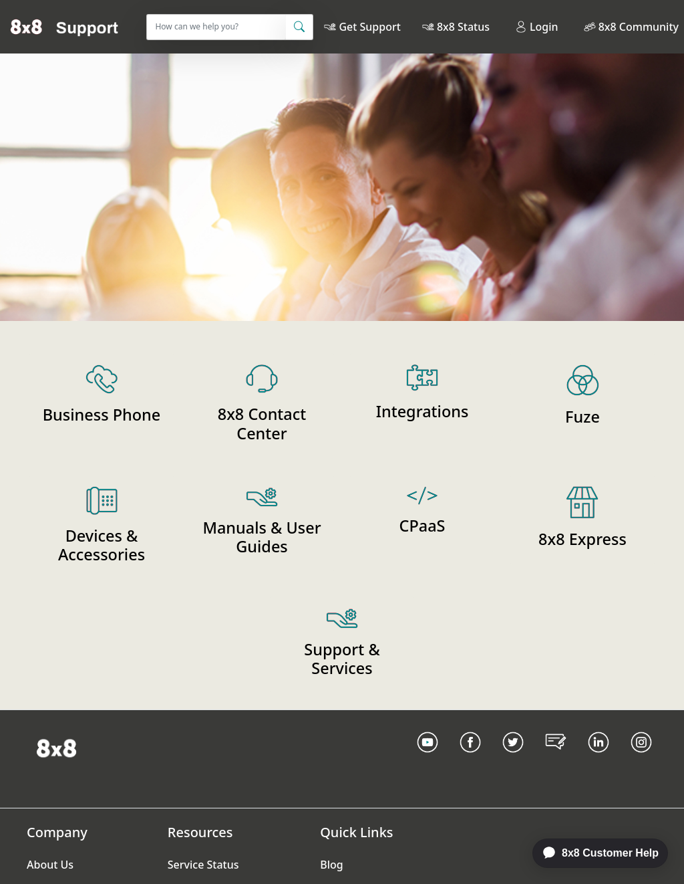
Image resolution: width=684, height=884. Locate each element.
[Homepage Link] (56, 747)
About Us (50, 864)
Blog (331, 864)
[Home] (64, 26)
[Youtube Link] (427, 759)
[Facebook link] (470, 759)
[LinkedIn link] (598, 759)
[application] (593, 853)
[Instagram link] (641, 759)
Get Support (369, 26)
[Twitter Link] (513, 759)
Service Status (203, 864)
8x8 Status (463, 26)
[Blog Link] (555, 759)
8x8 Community (638, 26)
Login (536, 26)
